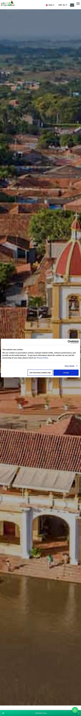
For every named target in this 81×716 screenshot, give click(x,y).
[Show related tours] (40, 713)
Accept (66, 373)
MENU (78, 3)
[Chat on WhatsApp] (75, 710)
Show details (70, 366)
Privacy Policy (42, 358)
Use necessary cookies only (40, 373)
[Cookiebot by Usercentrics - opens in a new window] (69, 341)
